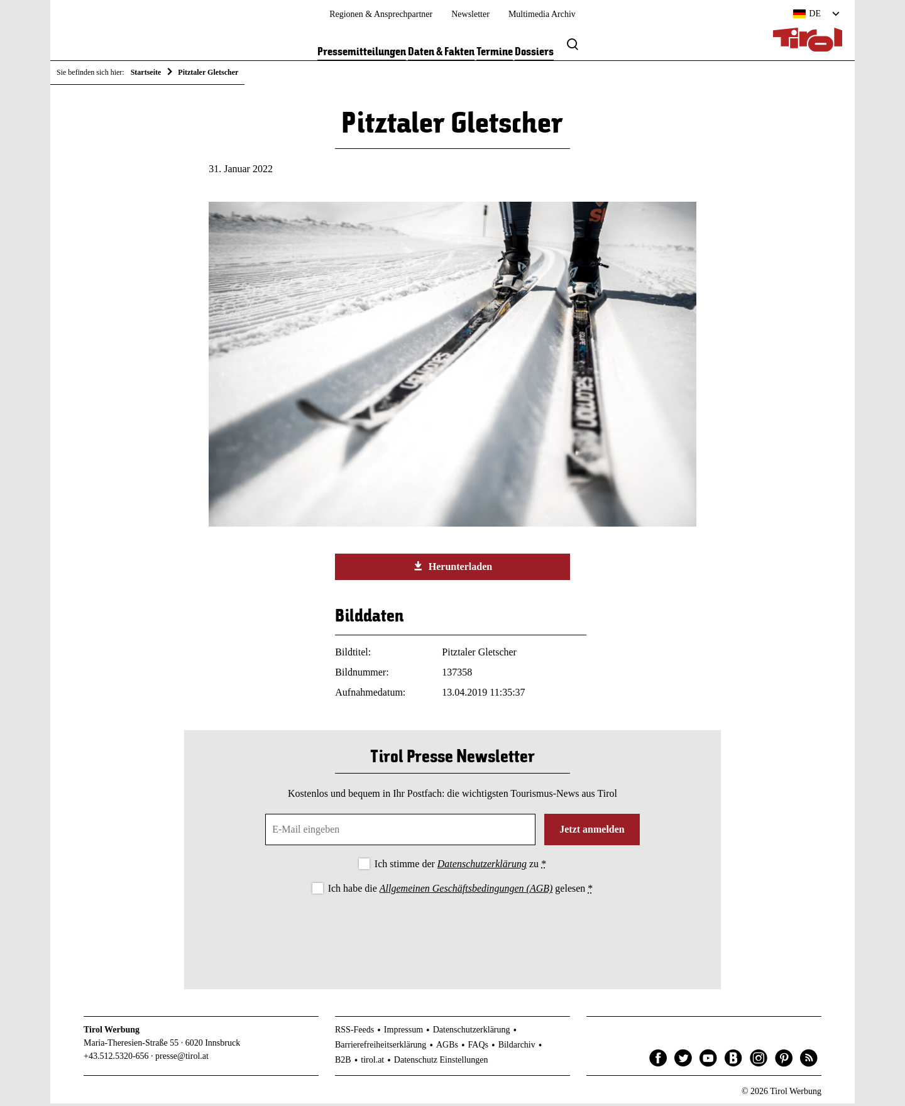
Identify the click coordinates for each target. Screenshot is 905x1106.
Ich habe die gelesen (460, 890)
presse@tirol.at (182, 1058)
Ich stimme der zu (460, 866)
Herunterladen (452, 568)
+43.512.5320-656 (116, 1058)
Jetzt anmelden (592, 831)
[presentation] (452, 933)
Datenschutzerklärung (482, 866)
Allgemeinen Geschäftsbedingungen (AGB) (466, 890)
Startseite (146, 72)
